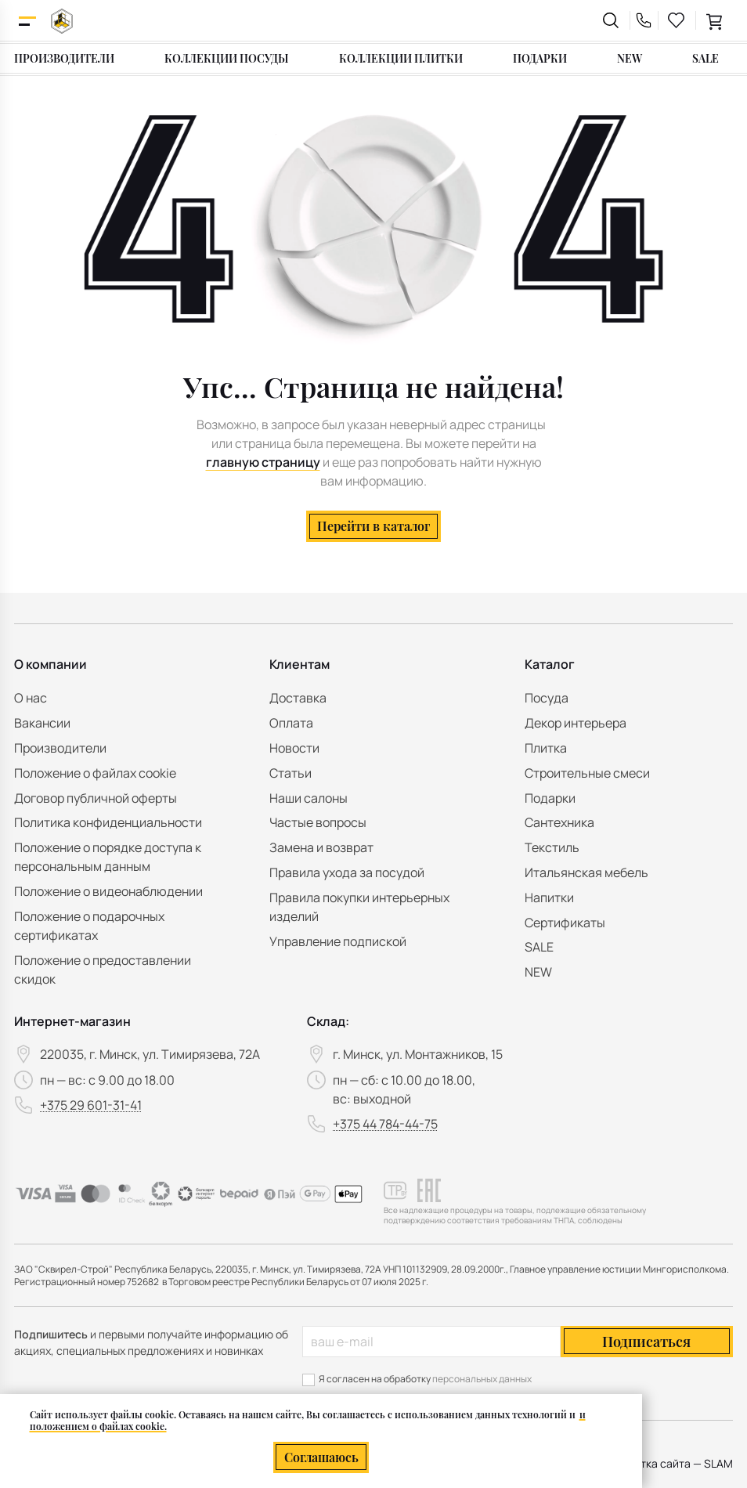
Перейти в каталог (373, 526)
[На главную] (62, 21)
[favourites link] (676, 20)
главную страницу (263, 462)
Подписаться (646, 1341)
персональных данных (482, 1378)
